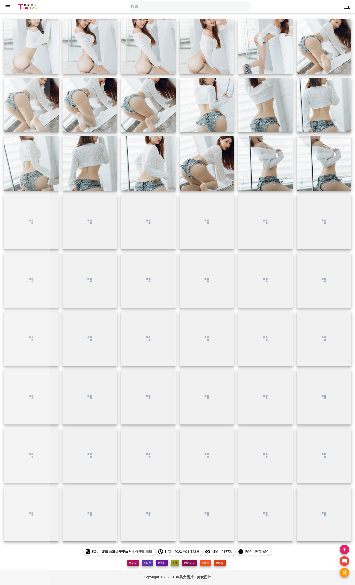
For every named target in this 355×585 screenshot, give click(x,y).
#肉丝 (147, 563)
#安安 (133, 563)
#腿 (175, 563)
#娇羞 (220, 563)
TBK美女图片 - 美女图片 (192, 577)
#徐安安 (189, 563)
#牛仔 (162, 563)
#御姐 (205, 563)
